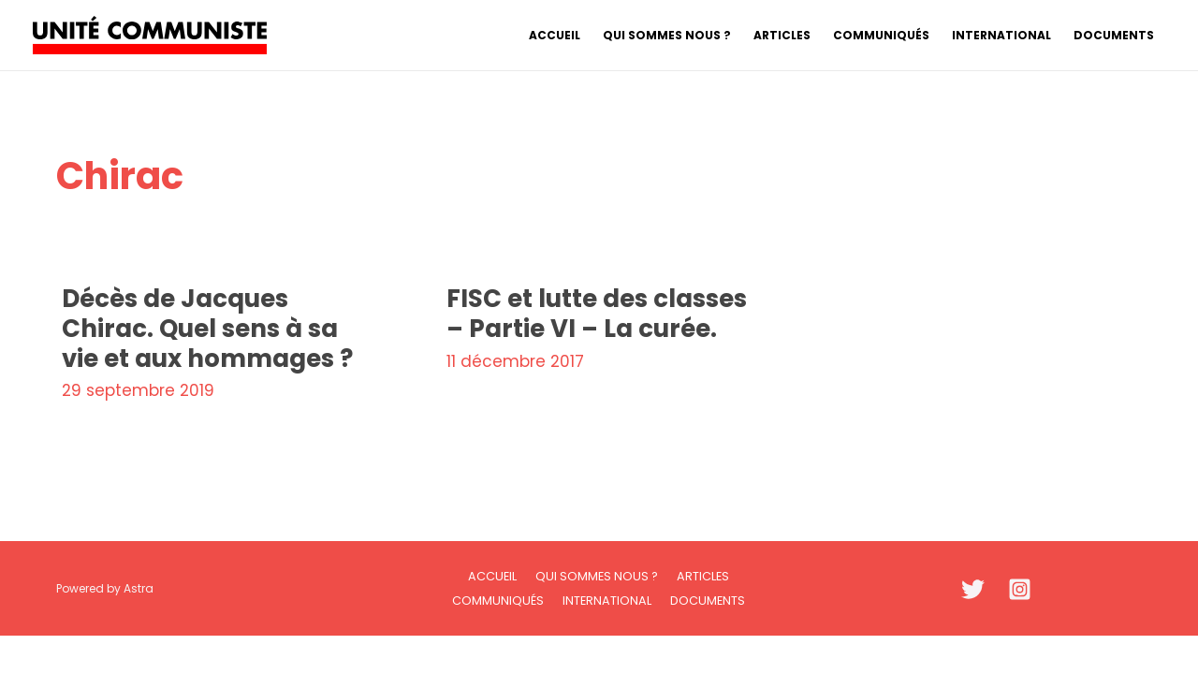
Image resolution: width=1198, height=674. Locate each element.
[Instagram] (1019, 589)
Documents (707, 600)
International (606, 600)
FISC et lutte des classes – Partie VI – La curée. (596, 313)
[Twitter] (973, 589)
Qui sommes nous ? (596, 576)
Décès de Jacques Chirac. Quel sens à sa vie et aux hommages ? (207, 328)
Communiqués (498, 600)
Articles (703, 576)
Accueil (492, 576)
